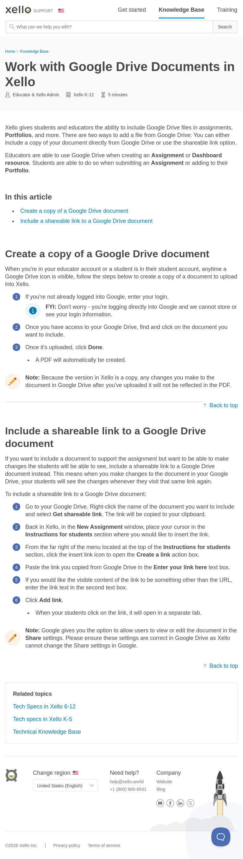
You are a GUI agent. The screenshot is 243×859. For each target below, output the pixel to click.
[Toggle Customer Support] (220, 836)
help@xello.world (127, 781)
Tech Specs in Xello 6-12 (44, 706)
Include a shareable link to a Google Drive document (86, 221)
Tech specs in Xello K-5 (42, 719)
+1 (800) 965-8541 (128, 789)
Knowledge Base (181, 10)
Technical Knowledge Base (47, 732)
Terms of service (104, 845)
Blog (160, 789)
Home (10, 51)
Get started (132, 10)
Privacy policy (66, 845)
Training (227, 10)
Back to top (220, 405)
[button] (225, 27)
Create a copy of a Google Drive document (74, 211)
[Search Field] (121, 27)
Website (164, 781)
